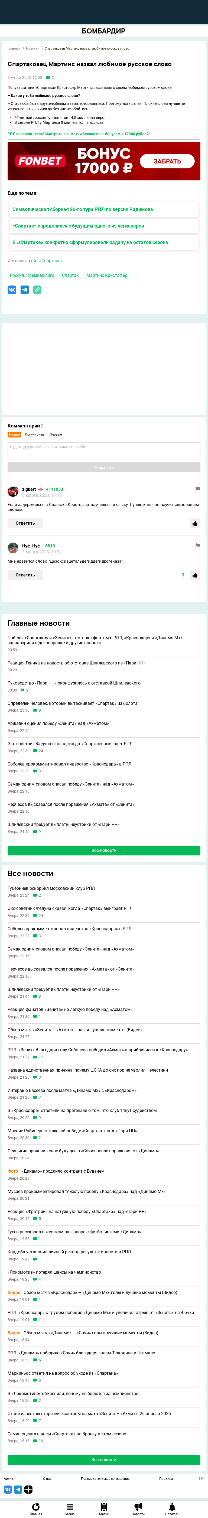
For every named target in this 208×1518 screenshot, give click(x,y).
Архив (8, 1479)
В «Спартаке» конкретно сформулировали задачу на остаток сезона (90, 242)
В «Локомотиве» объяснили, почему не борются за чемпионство (73, 1393)
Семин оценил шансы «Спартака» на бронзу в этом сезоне (67, 1434)
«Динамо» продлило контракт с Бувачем (56, 1171)
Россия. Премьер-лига (32, 275)
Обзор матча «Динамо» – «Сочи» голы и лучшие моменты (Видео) (83, 1333)
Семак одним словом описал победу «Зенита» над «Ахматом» (71, 784)
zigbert (29, 489)
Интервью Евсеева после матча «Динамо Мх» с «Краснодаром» (72, 1090)
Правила (166, 1479)
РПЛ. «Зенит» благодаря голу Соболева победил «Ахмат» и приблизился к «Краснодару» (98, 1049)
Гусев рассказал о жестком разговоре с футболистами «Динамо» (74, 1232)
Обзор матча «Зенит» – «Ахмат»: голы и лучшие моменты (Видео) (75, 1029)
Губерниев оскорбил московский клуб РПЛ (51, 888)
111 (42, 1320)
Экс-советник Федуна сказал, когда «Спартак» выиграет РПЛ (70, 743)
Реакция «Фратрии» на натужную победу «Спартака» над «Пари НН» (77, 1211)
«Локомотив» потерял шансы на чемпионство (54, 1272)
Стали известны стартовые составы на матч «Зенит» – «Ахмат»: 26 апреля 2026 (89, 1413)
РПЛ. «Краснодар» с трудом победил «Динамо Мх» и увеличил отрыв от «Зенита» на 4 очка (101, 1312)
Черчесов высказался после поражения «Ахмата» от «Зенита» (71, 804)
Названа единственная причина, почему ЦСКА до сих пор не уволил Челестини (88, 1070)
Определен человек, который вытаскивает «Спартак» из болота (73, 703)
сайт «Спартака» (46, 260)
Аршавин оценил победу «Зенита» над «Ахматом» (58, 723)
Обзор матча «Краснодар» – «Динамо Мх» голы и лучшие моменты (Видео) (92, 1292)
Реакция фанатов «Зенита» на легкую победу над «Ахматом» (70, 1009)
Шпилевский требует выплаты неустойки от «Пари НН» (64, 824)
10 (41, 1441)
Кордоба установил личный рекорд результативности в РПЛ (69, 1252)
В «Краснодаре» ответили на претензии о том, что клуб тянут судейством (82, 1110)
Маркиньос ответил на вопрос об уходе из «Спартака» (63, 1373)
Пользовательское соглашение (105, 1479)
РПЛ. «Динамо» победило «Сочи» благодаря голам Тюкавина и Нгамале (81, 1353)
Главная (14, 48)
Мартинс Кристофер (106, 275)
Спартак (70, 275)
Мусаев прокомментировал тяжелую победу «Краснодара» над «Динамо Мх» (87, 1191)
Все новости (104, 850)
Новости (32, 48)
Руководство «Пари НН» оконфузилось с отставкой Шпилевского (74, 683)
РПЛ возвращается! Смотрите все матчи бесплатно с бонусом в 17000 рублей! (79, 134)
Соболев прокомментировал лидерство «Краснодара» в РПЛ (69, 764)
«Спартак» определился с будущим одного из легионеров (78, 226)
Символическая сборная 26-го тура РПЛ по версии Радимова (82, 209)
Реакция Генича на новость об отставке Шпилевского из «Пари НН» (76, 663)
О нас (47, 1479)
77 (41, 1057)
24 (41, 751)
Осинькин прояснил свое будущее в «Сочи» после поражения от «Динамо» (83, 1151)
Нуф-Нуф (31, 546)
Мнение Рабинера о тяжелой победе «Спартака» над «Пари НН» (72, 1130)
